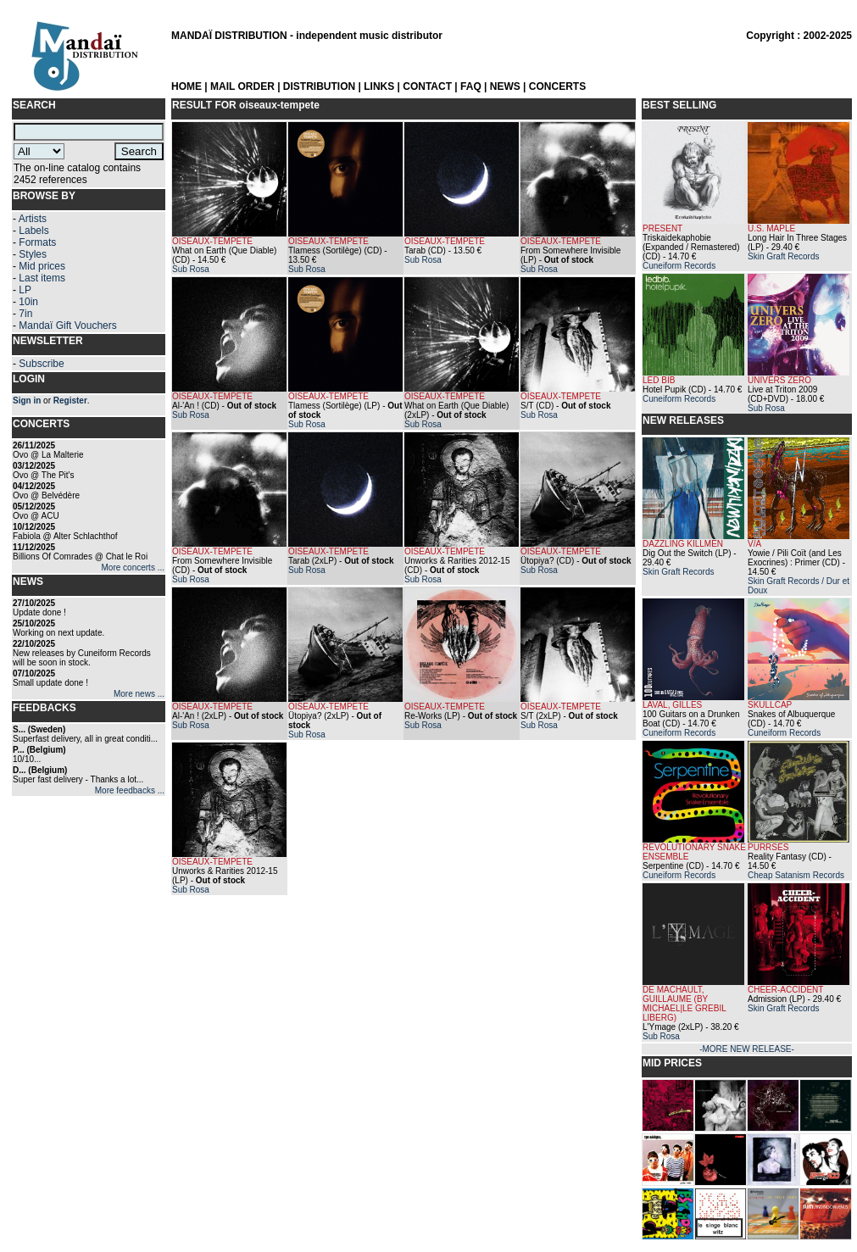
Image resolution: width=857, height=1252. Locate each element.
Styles (33, 254)
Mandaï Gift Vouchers (67, 325)
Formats (37, 242)
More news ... (139, 693)
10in (28, 302)
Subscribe (41, 364)
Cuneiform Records (679, 265)
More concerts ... (133, 567)
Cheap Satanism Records (796, 875)
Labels (33, 230)
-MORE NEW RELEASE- (746, 1049)
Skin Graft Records (783, 256)
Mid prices (42, 266)
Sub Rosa (190, 269)
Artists (33, 219)
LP (25, 290)
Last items (42, 278)
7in (25, 314)
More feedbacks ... (129, 790)
